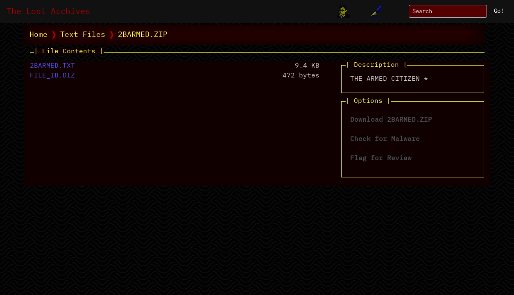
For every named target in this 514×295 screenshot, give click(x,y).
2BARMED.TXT (52, 66)
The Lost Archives (48, 11)
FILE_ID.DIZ (52, 76)
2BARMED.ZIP (143, 35)
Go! (499, 11)
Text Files (82, 35)
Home (38, 35)
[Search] (448, 11)
